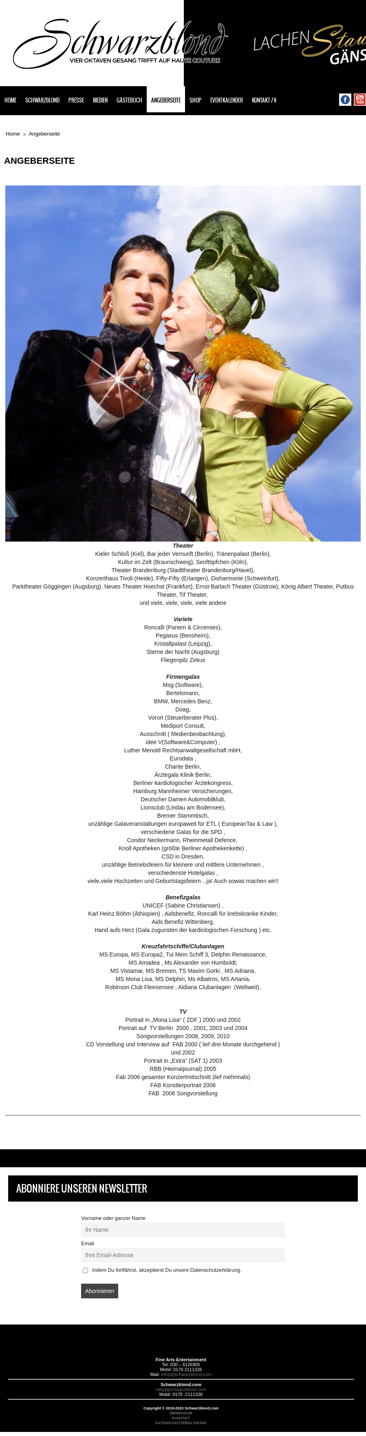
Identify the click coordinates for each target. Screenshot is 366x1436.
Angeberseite (166, 100)
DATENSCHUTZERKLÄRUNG (181, 1423)
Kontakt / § (264, 100)
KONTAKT (181, 1418)
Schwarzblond (42, 100)
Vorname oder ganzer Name (113, 1218)
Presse (76, 100)
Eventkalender (226, 100)
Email (87, 1243)
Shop (195, 100)
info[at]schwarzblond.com (186, 1374)
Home (10, 100)
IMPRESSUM (181, 1413)
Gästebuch (129, 100)
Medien (100, 100)
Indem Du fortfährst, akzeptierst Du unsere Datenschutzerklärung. (162, 1270)
